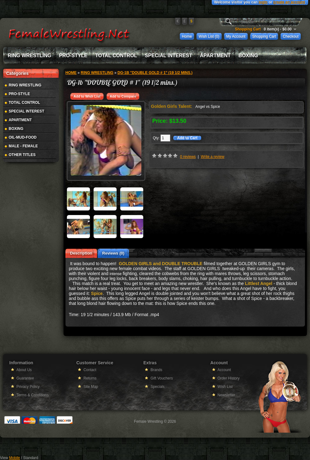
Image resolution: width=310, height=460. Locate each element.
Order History (229, 378)
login (263, 2)
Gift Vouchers (161, 378)
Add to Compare (123, 96)
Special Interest (168, 55)
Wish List (225, 386)
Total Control (116, 55)
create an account (289, 2)
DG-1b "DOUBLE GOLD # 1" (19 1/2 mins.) (155, 73)
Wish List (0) (209, 36)
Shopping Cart (264, 36)
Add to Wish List (86, 96)
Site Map (90, 386)
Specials (157, 386)
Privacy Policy (28, 386)
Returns (89, 378)
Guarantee (25, 378)
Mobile (14, 458)
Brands (156, 370)
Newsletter (226, 395)
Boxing (248, 55)
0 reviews (188, 156)
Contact (89, 370)
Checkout (291, 36)
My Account (236, 36)
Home (187, 36)
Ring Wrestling (29, 55)
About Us (24, 370)
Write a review (212, 156)
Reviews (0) (113, 253)
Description (81, 253)
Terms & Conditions (32, 395)
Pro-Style (73, 55)
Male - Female (23, 146)
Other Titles (22, 155)
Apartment (215, 55)
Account (224, 370)
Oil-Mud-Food (23, 137)
